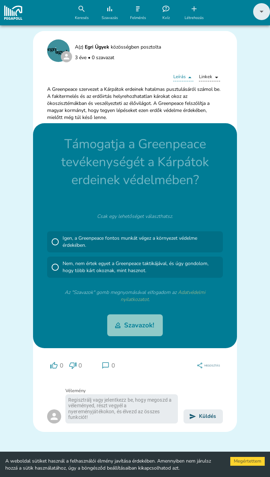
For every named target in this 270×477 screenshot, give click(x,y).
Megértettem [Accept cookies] (247, 461)
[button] (261, 18)
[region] (56, 365)
